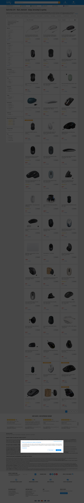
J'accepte (58, 450)
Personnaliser (51, 450)
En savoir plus (24, 447)
